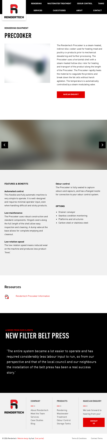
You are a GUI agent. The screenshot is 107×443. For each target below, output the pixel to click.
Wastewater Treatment (59, 3)
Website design (23, 438)
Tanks (101, 3)
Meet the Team (38, 416)
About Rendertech (39, 413)
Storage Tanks (64, 426)
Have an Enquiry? (64, 92)
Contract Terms (97, 438)
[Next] (102, 145)
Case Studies (59, 10)
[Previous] (4, 145)
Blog (33, 426)
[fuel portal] (39, 438)
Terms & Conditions (79, 438)
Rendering (36, 3)
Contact (97, 10)
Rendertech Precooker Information (33, 299)
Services (38, 10)
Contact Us (88, 422)
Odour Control (84, 3)
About (79, 10)
